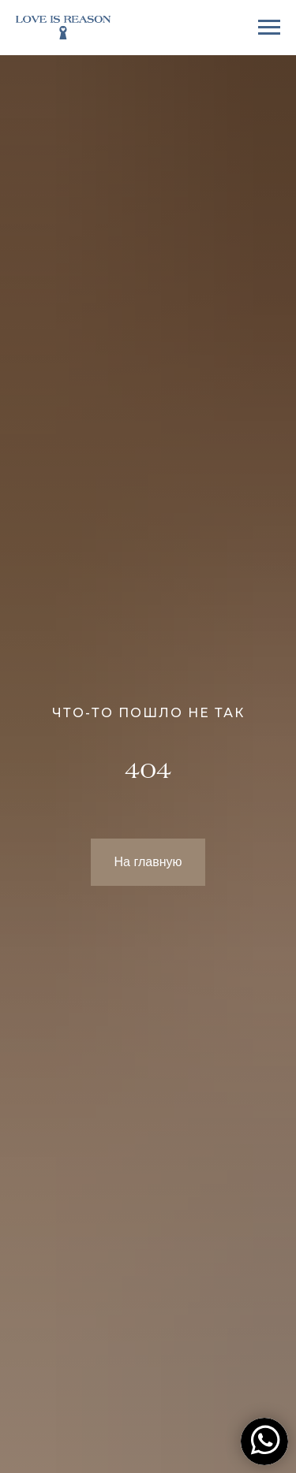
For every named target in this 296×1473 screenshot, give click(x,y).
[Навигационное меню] (269, 27)
